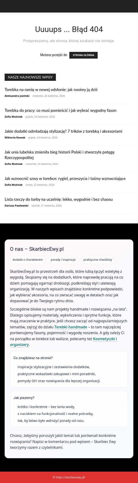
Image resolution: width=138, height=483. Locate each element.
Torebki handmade (71, 326)
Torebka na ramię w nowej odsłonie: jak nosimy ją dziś (51, 89)
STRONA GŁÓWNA (83, 55)
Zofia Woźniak (13, 116)
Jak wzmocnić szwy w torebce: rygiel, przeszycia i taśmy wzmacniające (65, 178)
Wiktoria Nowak (15, 137)
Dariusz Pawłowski (16, 205)
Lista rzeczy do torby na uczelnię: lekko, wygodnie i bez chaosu (59, 199)
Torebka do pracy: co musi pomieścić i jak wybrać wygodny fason (60, 110)
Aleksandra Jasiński (17, 95)
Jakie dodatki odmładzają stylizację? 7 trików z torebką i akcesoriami (63, 131)
